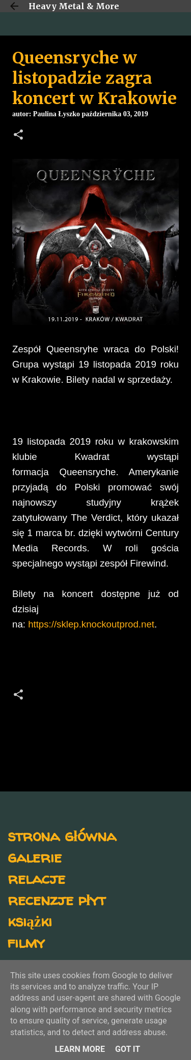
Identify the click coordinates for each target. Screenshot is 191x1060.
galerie (35, 856)
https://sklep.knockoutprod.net (91, 624)
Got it (127, 1049)
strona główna (62, 835)
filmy (26, 942)
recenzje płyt (56, 899)
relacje (36, 878)
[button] (18, 135)
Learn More (80, 1049)
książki (30, 920)
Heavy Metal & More (74, 6)
